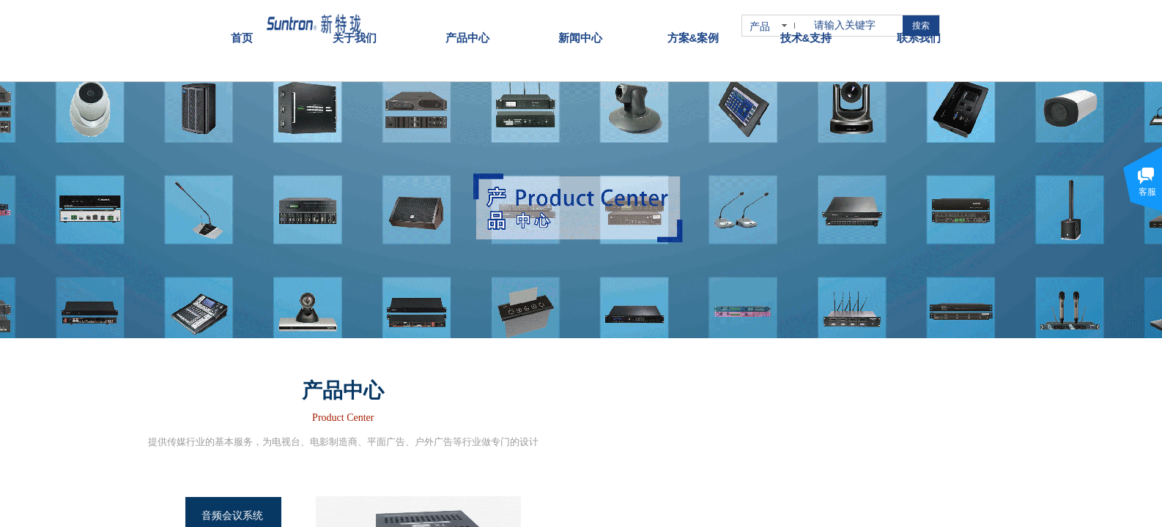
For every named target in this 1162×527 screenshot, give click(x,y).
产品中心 (467, 27)
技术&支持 (806, 27)
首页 (242, 27)
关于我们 (355, 27)
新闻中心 (580, 27)
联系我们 (919, 27)
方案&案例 (693, 27)
